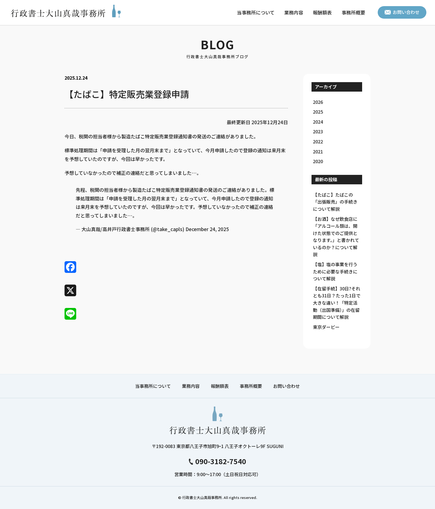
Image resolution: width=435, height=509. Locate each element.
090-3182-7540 (217, 461)
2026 (318, 102)
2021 (318, 151)
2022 (318, 141)
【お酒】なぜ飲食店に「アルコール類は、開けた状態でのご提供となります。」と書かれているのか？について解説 (336, 237)
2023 (318, 131)
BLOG (217, 48)
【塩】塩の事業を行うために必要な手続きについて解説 (335, 271)
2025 (318, 111)
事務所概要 (353, 12)
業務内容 (293, 12)
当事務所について (256, 12)
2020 (318, 161)
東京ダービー (326, 327)
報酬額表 (322, 12)
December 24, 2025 (207, 229)
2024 (318, 121)
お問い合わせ (402, 12)
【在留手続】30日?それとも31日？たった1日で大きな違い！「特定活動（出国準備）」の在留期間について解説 (336, 302)
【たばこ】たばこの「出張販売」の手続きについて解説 (335, 201)
